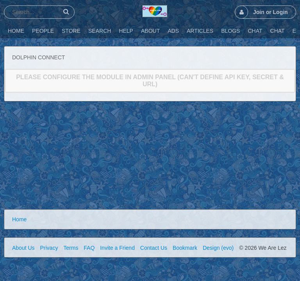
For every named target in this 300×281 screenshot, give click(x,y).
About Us (23, 248)
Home (19, 219)
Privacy (49, 248)
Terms (70, 248)
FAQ (89, 248)
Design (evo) (218, 248)
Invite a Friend (117, 248)
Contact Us (153, 248)
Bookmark (185, 248)
